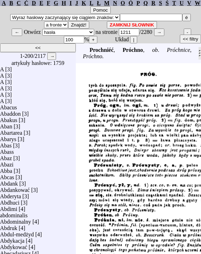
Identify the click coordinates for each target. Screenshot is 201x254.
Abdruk (8, 226)
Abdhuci (9, 201)
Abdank (9, 182)
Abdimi (8, 207)
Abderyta (10, 195)
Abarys (8, 137)
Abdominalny (15, 220)
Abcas (7, 176)
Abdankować (15, 188)
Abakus (8, 118)
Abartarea (11, 131)
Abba (6, 169)
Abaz (6, 156)
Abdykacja (12, 239)
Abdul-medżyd (17, 233)
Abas (6, 144)
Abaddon (10, 112)
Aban (6, 125)
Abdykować (13, 245)
